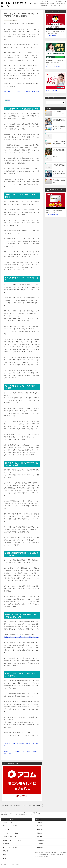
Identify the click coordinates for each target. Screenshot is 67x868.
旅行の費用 (39, 836)
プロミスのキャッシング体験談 (10, 833)
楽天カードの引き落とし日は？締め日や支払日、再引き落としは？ (59, 113)
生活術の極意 (40, 829)
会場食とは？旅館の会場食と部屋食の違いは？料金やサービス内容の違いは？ (59, 151)
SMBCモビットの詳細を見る (53, 66)
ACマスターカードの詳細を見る (54, 214)
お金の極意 (39, 822)
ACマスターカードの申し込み (10, 847)
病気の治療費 (40, 847)
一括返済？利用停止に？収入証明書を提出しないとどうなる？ (33, 805)
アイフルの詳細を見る (51, 90)
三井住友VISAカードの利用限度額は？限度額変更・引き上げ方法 (59, 143)
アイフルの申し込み (8, 843)
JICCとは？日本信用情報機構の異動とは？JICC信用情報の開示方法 (59, 128)
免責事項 (5, 854)
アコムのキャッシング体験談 (10, 825)
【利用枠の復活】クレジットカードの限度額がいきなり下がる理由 (59, 121)
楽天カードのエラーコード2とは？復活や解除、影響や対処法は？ (59, 181)
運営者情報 (55, 156)
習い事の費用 (40, 843)
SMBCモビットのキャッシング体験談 (12, 840)
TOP (13, 813)
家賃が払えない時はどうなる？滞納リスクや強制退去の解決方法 (59, 173)
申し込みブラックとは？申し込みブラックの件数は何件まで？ (21, 637)
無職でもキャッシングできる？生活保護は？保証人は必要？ (12, 805)
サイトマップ (55, 134)
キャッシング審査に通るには (11, 20)
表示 (9, 100)
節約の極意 (39, 825)
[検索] (55, 102)
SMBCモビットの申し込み (9, 836)
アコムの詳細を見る (51, 35)
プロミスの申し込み (8, 829)
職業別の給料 (40, 833)
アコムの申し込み (7, 822)
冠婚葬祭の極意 (41, 840)
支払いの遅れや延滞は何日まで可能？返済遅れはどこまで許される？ (59, 166)
